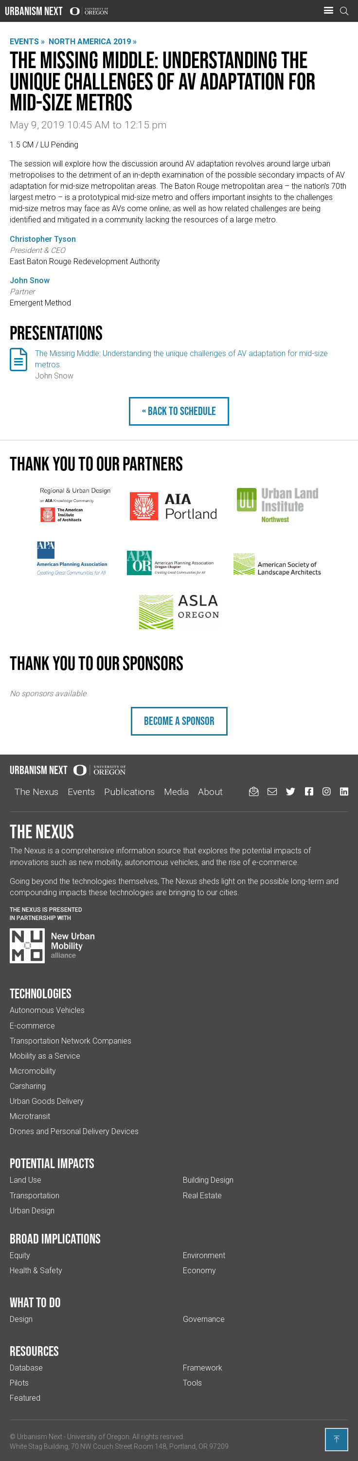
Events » (27, 41)
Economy (199, 1270)
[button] (328, 10)
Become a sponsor (179, 720)
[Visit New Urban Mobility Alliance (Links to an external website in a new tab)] (52, 945)
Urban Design (32, 1210)
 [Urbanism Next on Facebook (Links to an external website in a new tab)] (309, 791)
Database (26, 1367)
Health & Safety (36, 1270)
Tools (192, 1383)
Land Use (25, 1180)
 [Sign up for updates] (253, 791)
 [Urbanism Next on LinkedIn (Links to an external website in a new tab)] (344, 791)
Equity (20, 1255)
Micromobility (33, 1071)
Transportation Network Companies (70, 1041)
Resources (34, 1351)
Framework (202, 1367)
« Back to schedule (179, 410)
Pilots (19, 1383)
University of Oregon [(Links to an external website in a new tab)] (98, 1437)
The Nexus (36, 791)
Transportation (34, 1195)
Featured (25, 1398)
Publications (129, 791)
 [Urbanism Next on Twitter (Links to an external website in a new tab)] (290, 791)
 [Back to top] (337, 1439)
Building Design (208, 1180)
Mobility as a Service (45, 1056)
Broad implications (55, 1238)
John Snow (30, 280)
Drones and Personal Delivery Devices (74, 1131)
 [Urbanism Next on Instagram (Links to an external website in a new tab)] (326, 791)
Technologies (41, 993)
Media (176, 791)
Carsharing (28, 1086)
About (210, 791)
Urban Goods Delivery (47, 1101)
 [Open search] (344, 11)
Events (81, 791)
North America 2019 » (93, 41)
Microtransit (30, 1116)
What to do (35, 1302)
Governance (204, 1319)
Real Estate (202, 1195)
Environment (204, 1255)
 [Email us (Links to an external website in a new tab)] (272, 791)
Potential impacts (52, 1163)
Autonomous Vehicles (47, 1010)
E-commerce (32, 1025)
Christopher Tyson (43, 239)
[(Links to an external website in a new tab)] (75, 505)
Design (21, 1319)
